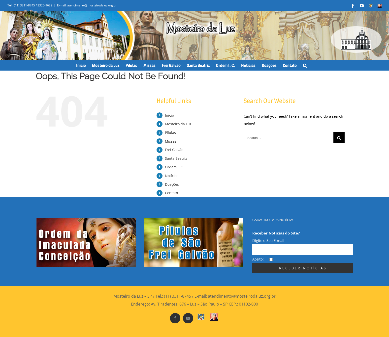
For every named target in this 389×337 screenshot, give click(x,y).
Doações (172, 184)
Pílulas (170, 132)
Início (169, 115)
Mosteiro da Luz (178, 124)
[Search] (305, 65)
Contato (171, 192)
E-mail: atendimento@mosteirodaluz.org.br (87, 5)
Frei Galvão (174, 149)
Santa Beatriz (176, 158)
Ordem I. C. (174, 167)
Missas (170, 141)
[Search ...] (288, 137)
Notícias (171, 175)
